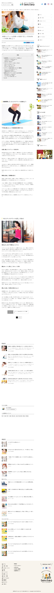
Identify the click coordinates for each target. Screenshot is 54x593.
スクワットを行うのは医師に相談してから (10, 76)
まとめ (5, 77)
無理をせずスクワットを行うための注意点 (13, 72)
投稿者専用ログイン (17, 570)
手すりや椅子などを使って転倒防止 (10, 75)
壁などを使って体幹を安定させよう (10, 66)
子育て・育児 (6, 9)
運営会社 (15, 563)
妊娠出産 (17, 9)
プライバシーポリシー (17, 565)
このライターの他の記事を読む (11, 409)
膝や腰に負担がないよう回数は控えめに (10, 74)
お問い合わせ (16, 567)
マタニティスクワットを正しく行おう (12, 63)
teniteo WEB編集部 (8, 407)
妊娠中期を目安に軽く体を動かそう (10, 70)
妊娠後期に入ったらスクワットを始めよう (13, 58)
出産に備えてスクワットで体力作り (10, 60)
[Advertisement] (9, 426)
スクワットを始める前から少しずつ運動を (13, 67)
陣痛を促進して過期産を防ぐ (9, 61)
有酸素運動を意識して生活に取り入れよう (10, 71)
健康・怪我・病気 (11, 9)
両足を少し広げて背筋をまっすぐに (10, 64)
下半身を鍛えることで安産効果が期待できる (11, 59)
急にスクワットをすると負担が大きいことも (11, 69)
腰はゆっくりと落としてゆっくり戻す (10, 65)
